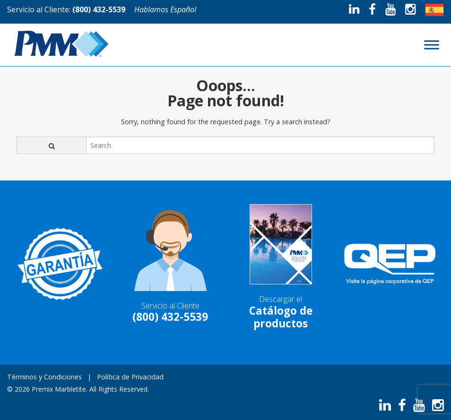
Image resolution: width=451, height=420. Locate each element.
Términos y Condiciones (44, 376)
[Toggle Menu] (431, 44)
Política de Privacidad (130, 376)
